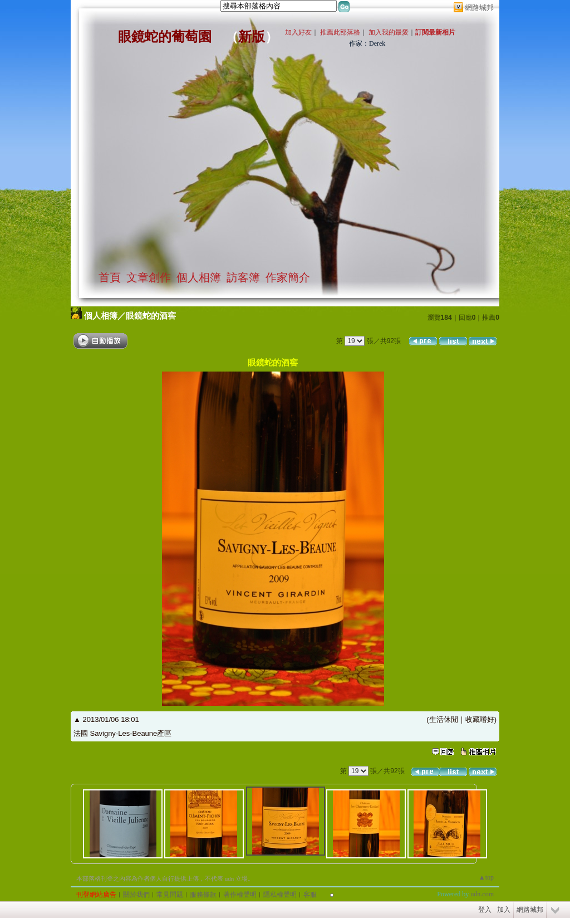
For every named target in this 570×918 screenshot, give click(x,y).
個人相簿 (198, 277)
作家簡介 (288, 277)
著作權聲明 (240, 895)
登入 (485, 910)
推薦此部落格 (340, 32)
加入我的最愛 (388, 32)
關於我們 (136, 895)
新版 (251, 37)
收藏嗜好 (479, 719)
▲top (486, 877)
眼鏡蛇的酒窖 (151, 315)
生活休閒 (443, 719)
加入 (503, 910)
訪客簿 (243, 277)
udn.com (482, 894)
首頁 (110, 277)
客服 (310, 895)
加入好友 (298, 32)
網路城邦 (479, 7)
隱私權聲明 (280, 895)
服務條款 (203, 895)
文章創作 (148, 277)
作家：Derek (367, 43)
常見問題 (169, 895)
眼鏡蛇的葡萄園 (165, 37)
